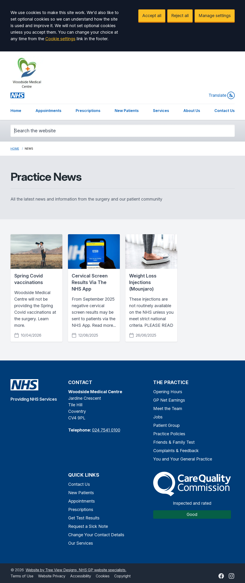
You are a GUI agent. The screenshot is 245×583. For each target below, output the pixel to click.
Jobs (158, 416)
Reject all (180, 15)
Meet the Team (167, 408)
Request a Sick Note (88, 526)
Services (161, 110)
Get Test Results (83, 517)
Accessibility (80, 576)
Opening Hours (167, 391)
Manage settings (215, 15)
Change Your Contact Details (96, 534)
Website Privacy (51, 576)
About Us (191, 110)
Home (16, 110)
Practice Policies (169, 433)
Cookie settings (60, 38)
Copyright (122, 576)
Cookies (103, 576)
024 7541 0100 (106, 430)
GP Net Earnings (169, 400)
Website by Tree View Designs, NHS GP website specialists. (76, 570)
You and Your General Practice (182, 459)
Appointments (48, 110)
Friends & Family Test (174, 442)
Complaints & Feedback (176, 450)
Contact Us (224, 110)
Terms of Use (22, 576)
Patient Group (166, 425)
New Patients (127, 110)
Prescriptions (88, 110)
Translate (222, 95)
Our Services (80, 543)
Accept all (151, 15)
